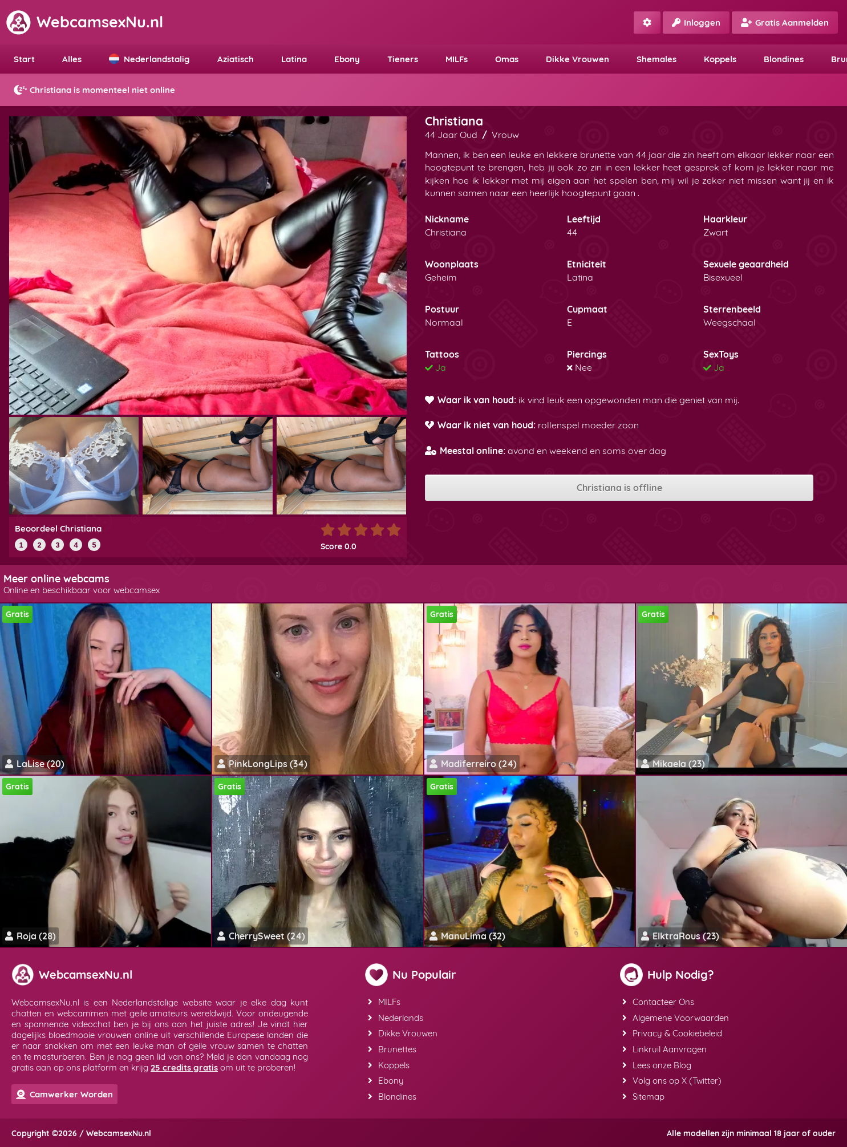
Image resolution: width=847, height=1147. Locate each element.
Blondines (784, 59)
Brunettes (391, 1048)
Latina (294, 59)
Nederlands (395, 1017)
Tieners (402, 59)
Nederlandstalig (149, 59)
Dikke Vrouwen (577, 59)
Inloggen (696, 22)
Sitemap (643, 1094)
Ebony (347, 59)
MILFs (456, 59)
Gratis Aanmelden (785, 22)
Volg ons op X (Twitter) (672, 1078)
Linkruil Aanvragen (664, 1048)
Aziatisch (235, 59)
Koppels (720, 59)
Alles (72, 59)
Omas (506, 59)
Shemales (656, 59)
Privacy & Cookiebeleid (672, 1032)
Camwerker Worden (64, 1094)
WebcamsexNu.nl (84, 21)
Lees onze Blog (656, 1063)
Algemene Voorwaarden (675, 1017)
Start (24, 59)
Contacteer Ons (658, 1001)
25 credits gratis (184, 1067)
